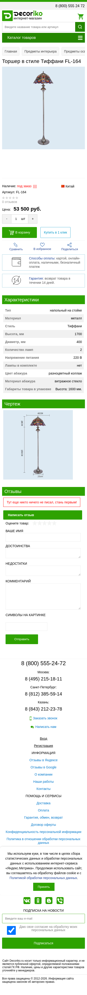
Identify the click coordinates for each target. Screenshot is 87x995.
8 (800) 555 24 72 (70, 6)
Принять (44, 887)
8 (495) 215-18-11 (43, 678)
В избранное (42, 247)
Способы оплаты (42, 258)
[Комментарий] (43, 596)
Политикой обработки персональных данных (43, 878)
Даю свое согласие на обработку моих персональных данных (48, 928)
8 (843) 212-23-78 (43, 708)
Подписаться (43, 943)
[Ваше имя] (43, 537)
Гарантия (36, 278)
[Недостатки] (43, 571)
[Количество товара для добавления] (16, 219)
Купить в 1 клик (55, 232)
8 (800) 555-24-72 (43, 663)
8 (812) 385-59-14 (43, 693)
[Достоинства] (43, 553)
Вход (43, 738)
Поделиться (69, 247)
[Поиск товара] (38, 26)
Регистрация (43, 746)
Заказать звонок (43, 718)
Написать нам (43, 727)
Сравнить (16, 247)
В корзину (19, 232)
